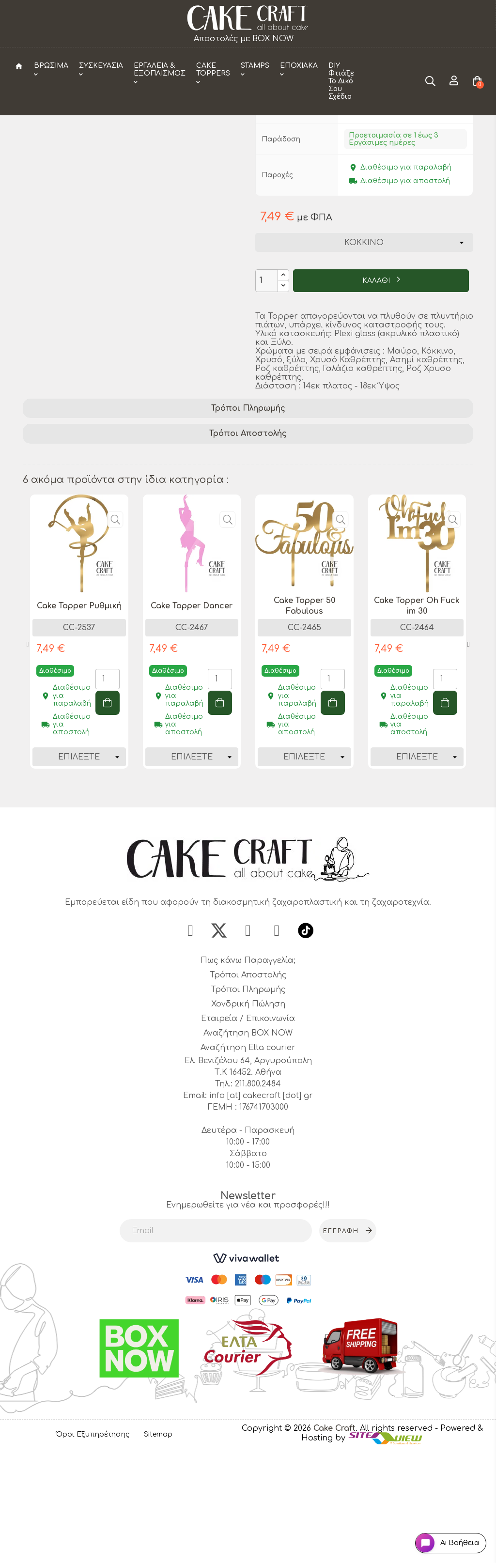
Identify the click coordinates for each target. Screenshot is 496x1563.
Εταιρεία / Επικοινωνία (248, 1129)
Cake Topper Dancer (191, 713)
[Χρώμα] (363, 350)
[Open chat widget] (440, 1535)
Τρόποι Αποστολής (248, 541)
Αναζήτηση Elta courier (248, 1158)
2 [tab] (253, 897)
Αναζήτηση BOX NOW (248, 1144)
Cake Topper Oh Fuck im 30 (417, 713)
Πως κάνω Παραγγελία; (248, 1071)
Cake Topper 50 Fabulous (304, 713)
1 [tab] (243, 897)
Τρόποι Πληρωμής (248, 515)
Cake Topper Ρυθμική (79, 713)
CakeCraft (361, 173)
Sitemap (158, 1545)
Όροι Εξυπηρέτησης (92, 1545)
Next (468, 752)
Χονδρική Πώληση (248, 1115)
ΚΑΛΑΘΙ (377, 388)
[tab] (248, 516)
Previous (27, 752)
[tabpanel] (79, 746)
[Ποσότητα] (266, 388)
